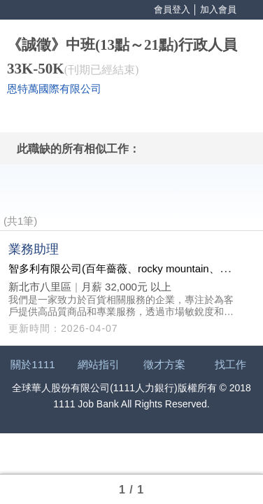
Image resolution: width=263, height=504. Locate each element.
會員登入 (172, 9)
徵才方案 (164, 364)
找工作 (230, 364)
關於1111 (32, 364)
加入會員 (218, 9)
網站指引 (99, 364)
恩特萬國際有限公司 (54, 88)
